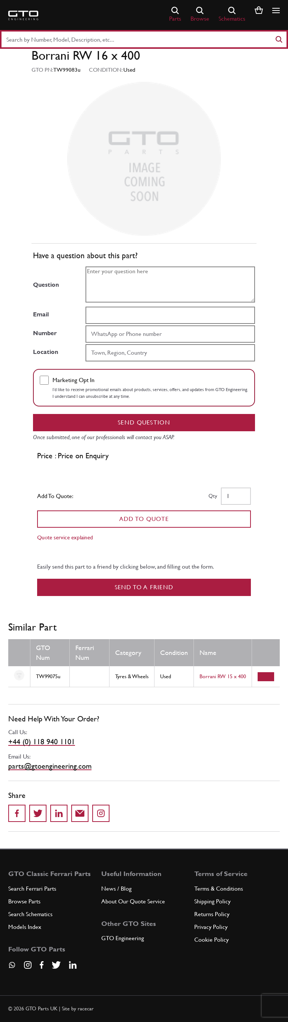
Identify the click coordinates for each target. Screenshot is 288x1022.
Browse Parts (24, 901)
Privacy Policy (211, 926)
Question (46, 284)
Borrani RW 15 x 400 (223, 676)
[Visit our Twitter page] (56, 964)
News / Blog (116, 888)
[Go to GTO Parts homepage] (23, 15)
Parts (175, 14)
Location (45, 351)
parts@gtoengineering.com (50, 766)
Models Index (24, 926)
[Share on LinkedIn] (59, 813)
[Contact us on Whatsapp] (12, 967)
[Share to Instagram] (101, 813)
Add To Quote (144, 518)
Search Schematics (30, 914)
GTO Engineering (122, 938)
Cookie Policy (211, 939)
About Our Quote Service (133, 901)
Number (45, 333)
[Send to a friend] (79, 813)
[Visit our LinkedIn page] (72, 964)
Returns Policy (212, 914)
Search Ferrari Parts (32, 888)
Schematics (232, 14)
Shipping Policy (212, 901)
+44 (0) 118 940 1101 (41, 741)
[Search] (278, 39)
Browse (199, 14)
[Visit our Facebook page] (41, 964)
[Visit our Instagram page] (27, 964)
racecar (86, 1008)
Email (41, 314)
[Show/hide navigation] (276, 10)
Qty (212, 496)
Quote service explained (65, 537)
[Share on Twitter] (37, 813)
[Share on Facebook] (17, 813)
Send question (144, 422)
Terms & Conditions (218, 888)
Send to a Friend (144, 587)
